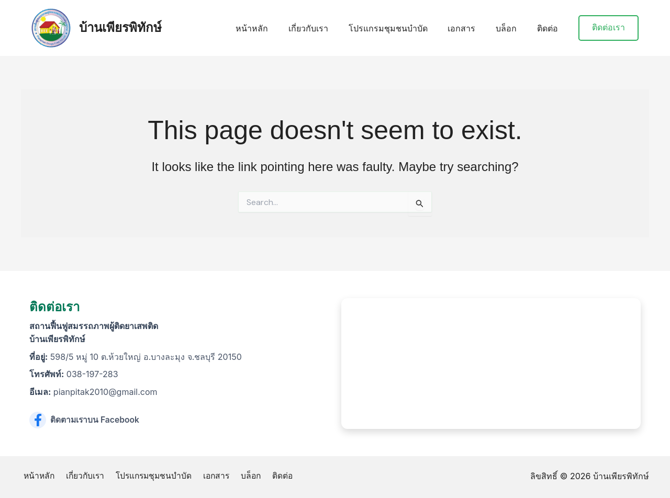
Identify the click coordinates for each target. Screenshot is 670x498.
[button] (608, 28)
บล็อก (511, 28)
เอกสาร (470, 28)
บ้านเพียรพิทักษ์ (120, 27)
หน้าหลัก (271, 28)
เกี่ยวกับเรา (324, 28)
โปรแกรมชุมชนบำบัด (400, 28)
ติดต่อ (549, 28)
